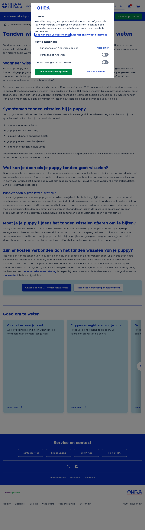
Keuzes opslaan (96, 71)
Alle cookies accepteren (54, 71)
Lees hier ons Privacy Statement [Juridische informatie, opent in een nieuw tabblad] (89, 34)
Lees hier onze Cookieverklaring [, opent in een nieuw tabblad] (52, 34)
